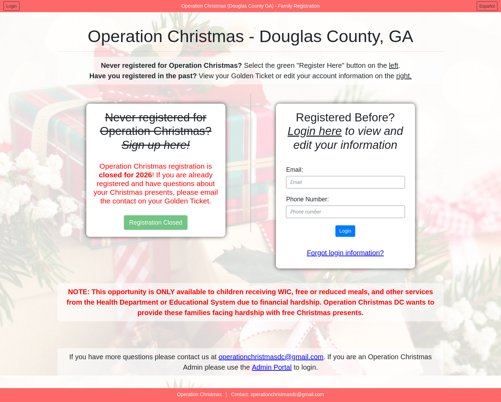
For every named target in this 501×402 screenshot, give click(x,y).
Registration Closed (155, 222)
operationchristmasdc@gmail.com (271, 357)
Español (487, 6)
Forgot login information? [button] (345, 253)
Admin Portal (272, 367)
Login (11, 6)
